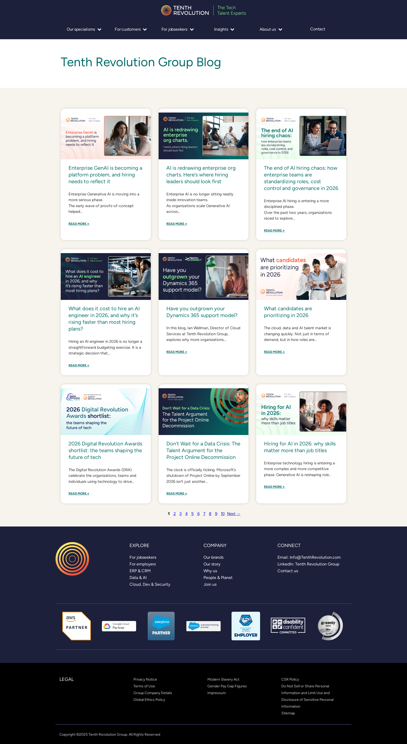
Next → (234, 513)
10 (223, 513)
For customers (131, 29)
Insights (224, 29)
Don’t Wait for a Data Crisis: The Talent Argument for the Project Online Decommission (203, 450)
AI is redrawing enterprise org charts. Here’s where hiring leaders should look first (201, 174)
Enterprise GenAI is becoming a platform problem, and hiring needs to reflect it (105, 174)
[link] (143, 557)
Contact (317, 29)
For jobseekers (177, 29)
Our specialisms (84, 29)
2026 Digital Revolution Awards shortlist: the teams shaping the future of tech (105, 450)
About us (271, 29)
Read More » (79, 224)
